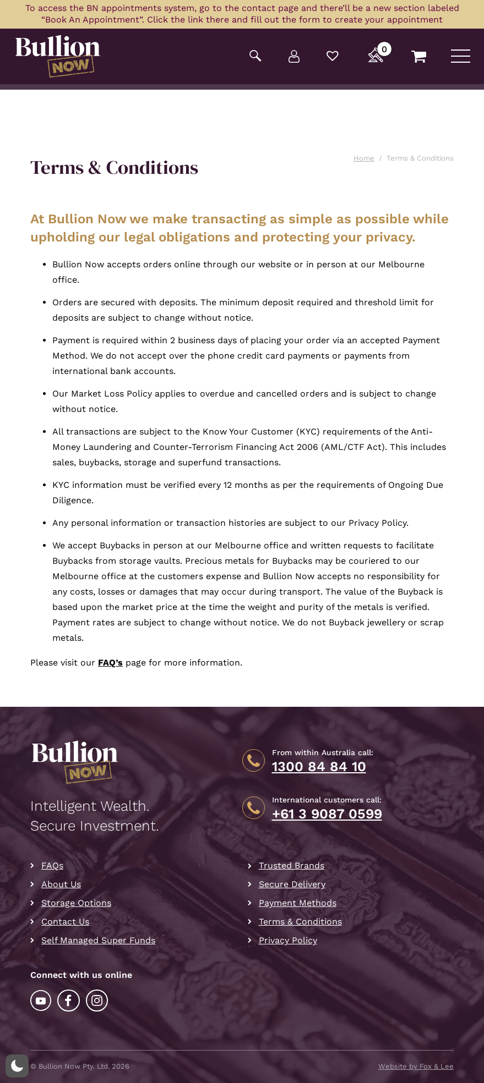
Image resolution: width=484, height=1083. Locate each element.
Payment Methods (297, 903)
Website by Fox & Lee (416, 1066)
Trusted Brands (291, 865)
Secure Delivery (292, 884)
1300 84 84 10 (319, 766)
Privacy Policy (288, 940)
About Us (61, 884)
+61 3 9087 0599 (327, 814)
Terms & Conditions (300, 921)
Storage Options (76, 903)
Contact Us (65, 921)
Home (364, 158)
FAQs (52, 865)
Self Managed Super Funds (98, 940)
